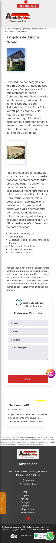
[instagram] (25, 2)
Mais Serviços (28, 512)
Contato (25, 505)
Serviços (25, 502)
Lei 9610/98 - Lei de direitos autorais (30, 444)
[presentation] (28, 367)
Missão (24, 498)
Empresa (25, 495)
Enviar (28, 379)
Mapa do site (27, 509)
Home (24, 491)
